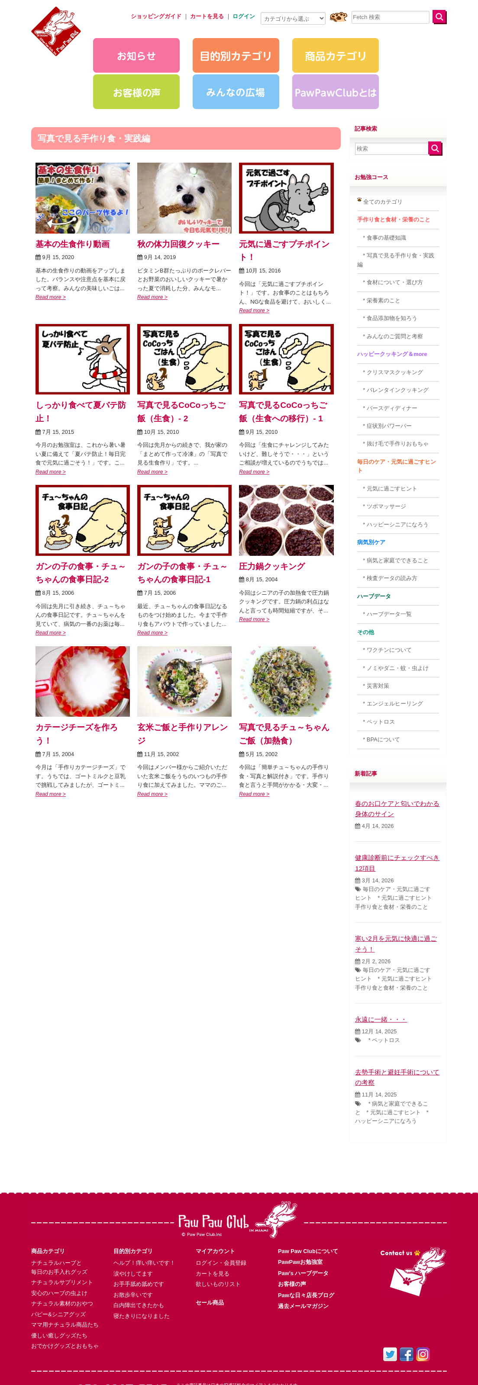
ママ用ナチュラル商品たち (65, 1271)
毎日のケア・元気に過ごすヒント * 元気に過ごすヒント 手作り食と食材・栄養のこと (396, 844)
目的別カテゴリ (133, 1197)
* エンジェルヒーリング (390, 650)
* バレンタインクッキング (393, 336)
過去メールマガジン (303, 1252)
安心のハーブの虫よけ (59, 1239)
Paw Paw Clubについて (308, 1197)
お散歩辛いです (133, 1241)
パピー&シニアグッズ (58, 1260)
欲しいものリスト (218, 1230)
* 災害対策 (373, 632)
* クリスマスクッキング (390, 318)
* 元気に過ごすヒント (387, 435)
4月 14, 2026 (374, 772)
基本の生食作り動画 (73, 190)
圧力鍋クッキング (272, 512)
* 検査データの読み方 (387, 524)
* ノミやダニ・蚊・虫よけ (393, 614)
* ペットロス (376, 668)
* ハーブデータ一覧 (384, 560)
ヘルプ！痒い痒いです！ (144, 1209)
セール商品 (210, 1249)
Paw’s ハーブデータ (303, 1219)
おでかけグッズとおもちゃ (65, 1292)
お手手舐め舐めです (138, 1230)
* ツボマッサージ (381, 452)
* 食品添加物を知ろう (387, 264)
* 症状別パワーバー (384, 372)
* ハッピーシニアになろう (393, 471)
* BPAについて (378, 686)
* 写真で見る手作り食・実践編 (395, 206)
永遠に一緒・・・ (381, 965)
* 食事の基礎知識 (381, 184)
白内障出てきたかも (138, 1251)
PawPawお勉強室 (300, 1208)
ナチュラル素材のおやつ (62, 1250)
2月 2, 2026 (373, 907)
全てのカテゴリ (380, 147)
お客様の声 (292, 1230)
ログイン (244, 16)
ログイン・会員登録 (221, 1209)
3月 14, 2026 (374, 827)
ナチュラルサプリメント (62, 1228)
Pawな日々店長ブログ (306, 1241)
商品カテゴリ (48, 1197)
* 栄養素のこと (378, 247)
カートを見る (212, 1220)
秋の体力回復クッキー (178, 190)
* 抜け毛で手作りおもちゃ (393, 390)
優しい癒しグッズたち (59, 1282)
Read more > (51, 243)
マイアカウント (215, 1197)
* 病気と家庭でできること (393, 506)
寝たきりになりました (141, 1262)
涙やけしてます (133, 1220)
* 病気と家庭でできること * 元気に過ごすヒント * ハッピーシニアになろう (392, 1059)
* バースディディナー (387, 354)
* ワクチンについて (384, 596)
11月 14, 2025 (376, 1041)
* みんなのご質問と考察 (390, 282)
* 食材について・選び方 (390, 228)
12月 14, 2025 (376, 978)
